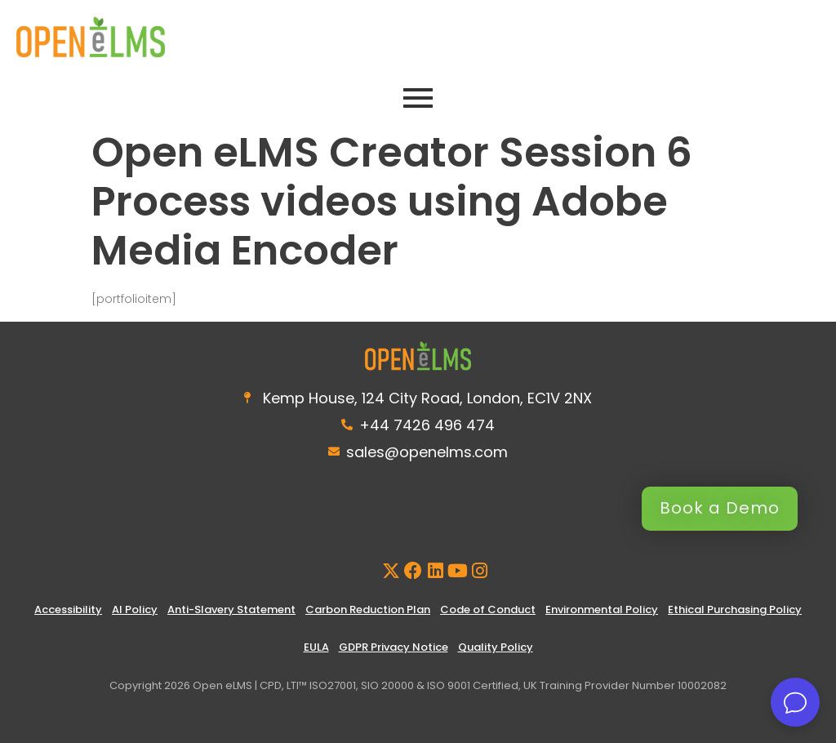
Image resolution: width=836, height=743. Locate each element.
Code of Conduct (488, 609)
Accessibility (68, 609)
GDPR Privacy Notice (393, 647)
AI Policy (135, 609)
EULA (316, 647)
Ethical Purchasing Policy (735, 609)
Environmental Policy (601, 609)
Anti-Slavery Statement (231, 609)
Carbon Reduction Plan (367, 609)
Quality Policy (495, 647)
